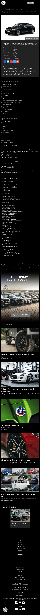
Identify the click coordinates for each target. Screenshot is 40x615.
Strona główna (5, 9)
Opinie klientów (20, 546)
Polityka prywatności (20, 548)
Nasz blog (20, 542)
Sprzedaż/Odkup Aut (14, 9)
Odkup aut (20, 561)
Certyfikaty (20, 550)
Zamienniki (20, 571)
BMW (22, 9)
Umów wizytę (30, 2)
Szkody (20, 563)
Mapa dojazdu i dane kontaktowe (20, 584)
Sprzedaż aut (20, 560)
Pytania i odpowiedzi (20, 577)
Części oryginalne (20, 569)
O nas (20, 540)
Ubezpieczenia (20, 558)
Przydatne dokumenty (20, 579)
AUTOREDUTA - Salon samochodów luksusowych (3, 2)
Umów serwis (20, 556)
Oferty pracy (20, 544)
